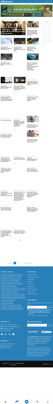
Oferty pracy (32, 286)
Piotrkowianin (5, 295)
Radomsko (19, 309)
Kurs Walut (31, 284)
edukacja (4, 286)
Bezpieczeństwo (6, 289)
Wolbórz (22, 289)
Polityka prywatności (34, 277)
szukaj (49, 325)
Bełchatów (15, 280)
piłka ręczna (18, 283)
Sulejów (18, 278)
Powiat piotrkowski (7, 283)
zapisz (49, 307)
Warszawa (12, 309)
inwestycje (15, 295)
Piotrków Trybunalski (7, 275)
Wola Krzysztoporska (7, 300)
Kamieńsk (15, 289)
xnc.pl (50, 364)
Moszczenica (12, 286)
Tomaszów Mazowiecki (8, 306)
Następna (29, 263)
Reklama (31, 282)
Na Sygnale (4, 278)
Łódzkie (22, 295)
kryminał (4, 309)
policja (12, 278)
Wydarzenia (10, 19)
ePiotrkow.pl (3, 19)
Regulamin (31, 279)
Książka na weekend (7, 303)
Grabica (18, 306)
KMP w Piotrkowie (6, 297)
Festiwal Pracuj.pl (33, 294)
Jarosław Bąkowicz (19, 297)
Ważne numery (32, 274)
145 (25, 263)
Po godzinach (18, 19)
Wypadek (4, 280)
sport (15, 292)
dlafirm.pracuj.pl (33, 289)
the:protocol (32, 291)
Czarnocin (9, 292)
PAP (9, 280)
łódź (2, 292)
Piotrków (19, 275)
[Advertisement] (19, 250)
